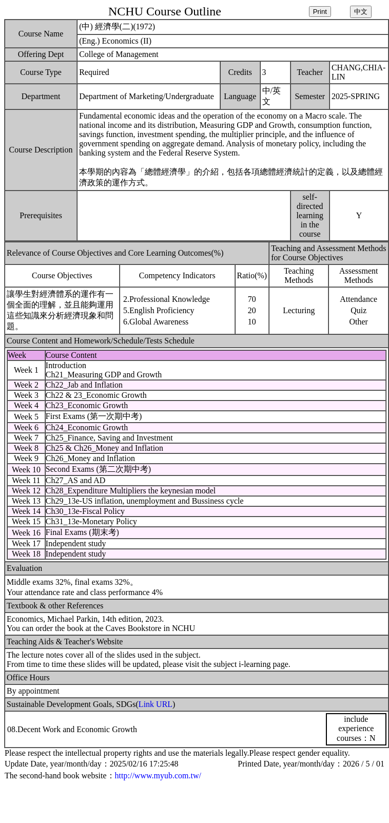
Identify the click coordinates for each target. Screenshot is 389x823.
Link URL (155, 704)
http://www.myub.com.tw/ (158, 775)
